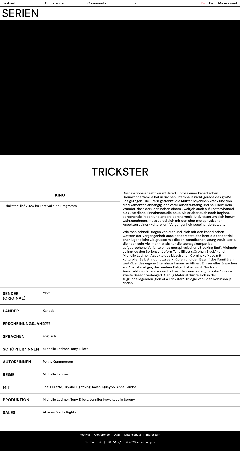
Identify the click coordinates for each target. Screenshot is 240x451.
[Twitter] (114, 442)
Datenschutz (132, 435)
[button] (89, 442)
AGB (117, 435)
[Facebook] (105, 442)
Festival (85, 435)
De (203, 3)
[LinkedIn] (110, 442)
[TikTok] (120, 442)
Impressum (153, 435)
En (211, 3)
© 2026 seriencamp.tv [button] (140, 442)
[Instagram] (100, 442)
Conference (102, 435)
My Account (227, 3)
